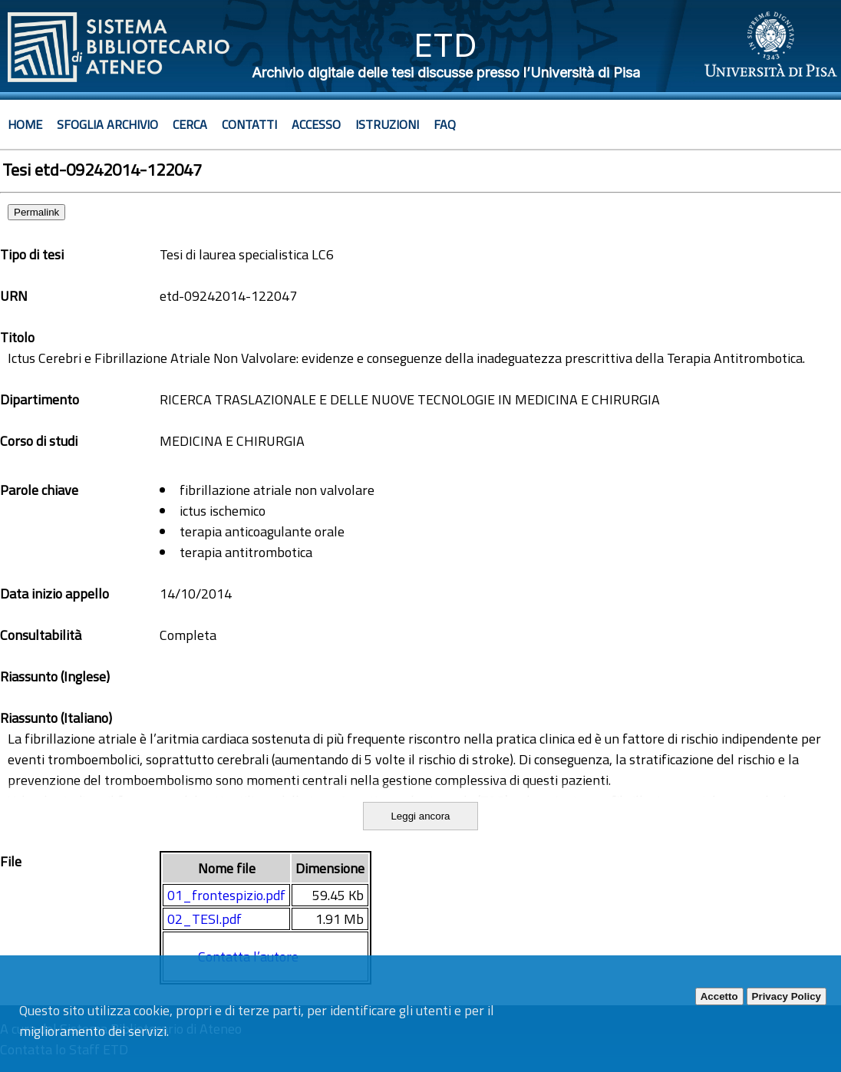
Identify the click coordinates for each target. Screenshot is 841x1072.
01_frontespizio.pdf (226, 895)
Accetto (719, 996)
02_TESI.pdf (204, 919)
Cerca (190, 124)
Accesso (316, 124)
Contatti (249, 124)
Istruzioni (387, 124)
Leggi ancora (420, 816)
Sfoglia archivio (107, 124)
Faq (445, 124)
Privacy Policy (786, 996)
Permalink (36, 212)
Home (25, 124)
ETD (445, 44)
